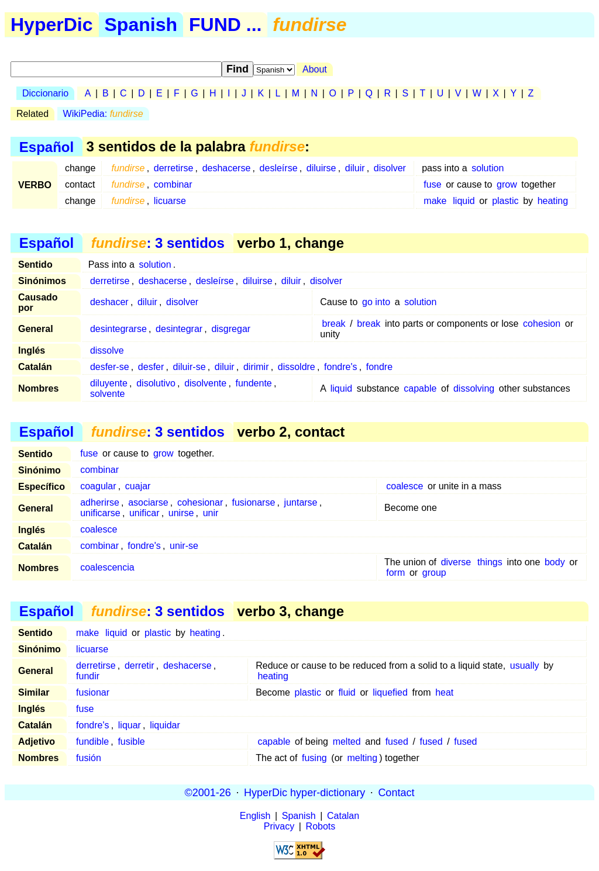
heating (553, 201)
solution (487, 168)
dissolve (107, 350)
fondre (379, 367)
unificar (144, 513)
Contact (396, 792)
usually (524, 665)
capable (420, 388)
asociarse (148, 502)
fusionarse (253, 502)
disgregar (230, 329)
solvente (107, 394)
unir (211, 513)
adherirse (99, 502)
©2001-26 (208, 792)
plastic (505, 201)
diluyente (109, 383)
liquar (129, 725)
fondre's (340, 367)
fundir (87, 676)
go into (376, 302)
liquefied (390, 692)
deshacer (109, 302)
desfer (151, 367)
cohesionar (200, 502)
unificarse (100, 513)
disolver (390, 168)
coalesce (404, 486)
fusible (131, 741)
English (255, 816)
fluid (346, 692)
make (435, 201)
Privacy (279, 826)
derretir (139, 665)
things (489, 562)
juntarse (301, 502)
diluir (355, 168)
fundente (253, 383)
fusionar (92, 692)
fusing (314, 758)
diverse (456, 562)
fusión (88, 758)
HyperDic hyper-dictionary (304, 792)
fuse (432, 184)
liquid (463, 201)
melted (347, 741)
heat (444, 692)
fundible (92, 741)
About (314, 69)
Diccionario (45, 93)
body (555, 562)
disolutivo (155, 383)
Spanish (141, 24)
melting (362, 758)
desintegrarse (118, 329)
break (334, 324)
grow (507, 184)
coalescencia (107, 567)
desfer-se (109, 367)
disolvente (205, 383)
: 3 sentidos (158, 243)
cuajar (138, 486)
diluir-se (189, 367)
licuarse (170, 201)
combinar (173, 184)
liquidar (165, 725)
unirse (181, 513)
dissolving (473, 388)
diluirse (321, 168)
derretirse (174, 168)
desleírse (279, 168)
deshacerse (226, 168)
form (395, 573)
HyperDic (52, 24)
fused (396, 741)
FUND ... (225, 24)
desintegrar (179, 329)
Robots (321, 826)
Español (46, 146)
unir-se (184, 546)
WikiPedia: (103, 114)
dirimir (256, 367)
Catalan (343, 816)
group (434, 573)
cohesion (541, 324)
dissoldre (296, 367)
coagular (98, 486)
